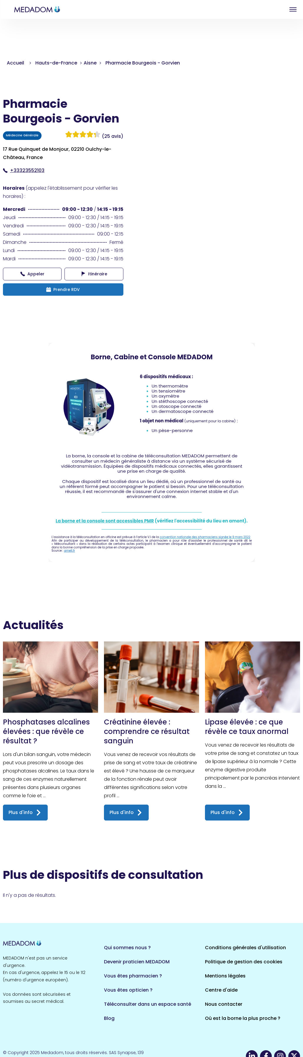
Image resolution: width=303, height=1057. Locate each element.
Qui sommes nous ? (127, 947)
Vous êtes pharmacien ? (133, 975)
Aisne (90, 62)
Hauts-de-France (56, 62)
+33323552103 (23, 170)
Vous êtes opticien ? (128, 990)
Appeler (32, 274)
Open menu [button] (293, 9)
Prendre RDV (63, 289)
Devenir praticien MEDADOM (137, 961)
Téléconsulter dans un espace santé (147, 1004)
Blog (109, 1018)
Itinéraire (94, 274)
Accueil (15, 62)
